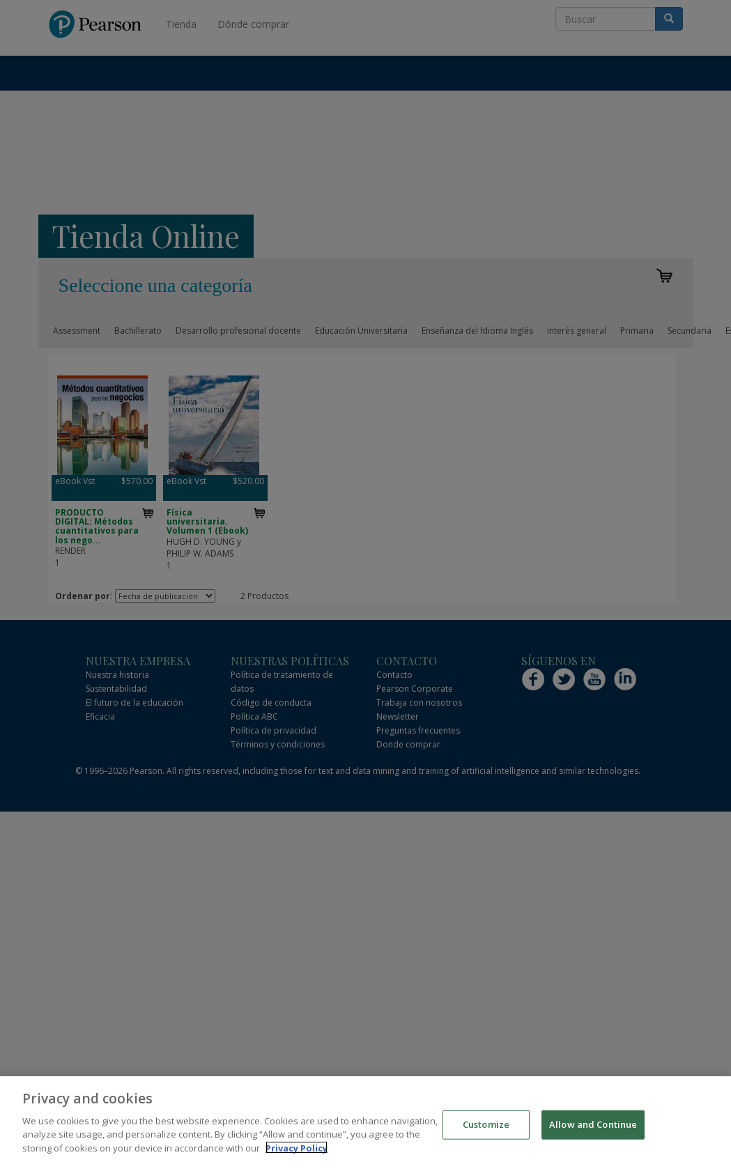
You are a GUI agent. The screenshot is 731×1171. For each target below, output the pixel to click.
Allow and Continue (593, 1130)
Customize (486, 1130)
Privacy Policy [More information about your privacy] (297, 1153)
